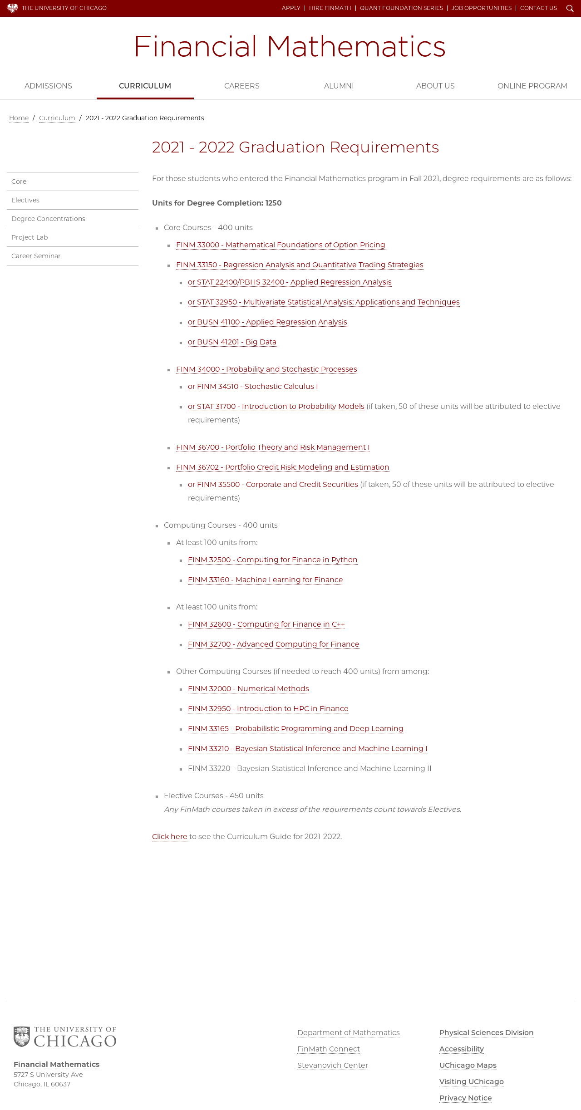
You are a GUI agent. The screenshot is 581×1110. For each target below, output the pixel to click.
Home (19, 118)
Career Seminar (36, 255)
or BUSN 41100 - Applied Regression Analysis (268, 321)
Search (570, 9)
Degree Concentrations (48, 218)
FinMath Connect (328, 1049)
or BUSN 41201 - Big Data (232, 341)
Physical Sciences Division (488, 1032)
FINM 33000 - (201, 244)
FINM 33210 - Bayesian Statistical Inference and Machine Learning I (308, 748)
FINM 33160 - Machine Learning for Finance (266, 579)
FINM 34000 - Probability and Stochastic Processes (267, 368)
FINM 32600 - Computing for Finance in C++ (267, 623)
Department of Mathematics (348, 1032)
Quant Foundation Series (401, 8)
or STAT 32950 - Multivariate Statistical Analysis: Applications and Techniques (324, 301)
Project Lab (29, 237)
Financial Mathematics (290, 46)
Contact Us (539, 8)
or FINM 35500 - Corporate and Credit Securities (273, 484)
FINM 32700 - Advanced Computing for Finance (274, 643)
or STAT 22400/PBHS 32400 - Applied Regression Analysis (291, 281)
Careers (242, 86)
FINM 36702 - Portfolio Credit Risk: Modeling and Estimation (283, 466)
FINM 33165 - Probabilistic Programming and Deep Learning (296, 728)
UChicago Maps (468, 1065)
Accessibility (462, 1049)
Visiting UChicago (473, 1081)
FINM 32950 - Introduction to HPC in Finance (268, 708)
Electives (25, 200)
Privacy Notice (466, 1098)
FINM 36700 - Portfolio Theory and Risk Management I (274, 446)
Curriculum (145, 86)
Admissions (48, 86)
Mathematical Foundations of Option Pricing (307, 244)
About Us (435, 86)
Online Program (532, 86)
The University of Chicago (64, 8)
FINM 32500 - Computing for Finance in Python (273, 559)
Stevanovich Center (332, 1065)
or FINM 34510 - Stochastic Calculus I (253, 386)
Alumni (339, 86)
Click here (170, 836)
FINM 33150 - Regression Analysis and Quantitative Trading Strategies (300, 264)
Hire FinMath (331, 8)
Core (18, 181)
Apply (291, 8)
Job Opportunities (482, 8)
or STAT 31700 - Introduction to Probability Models (276, 406)
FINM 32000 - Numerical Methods (249, 688)
